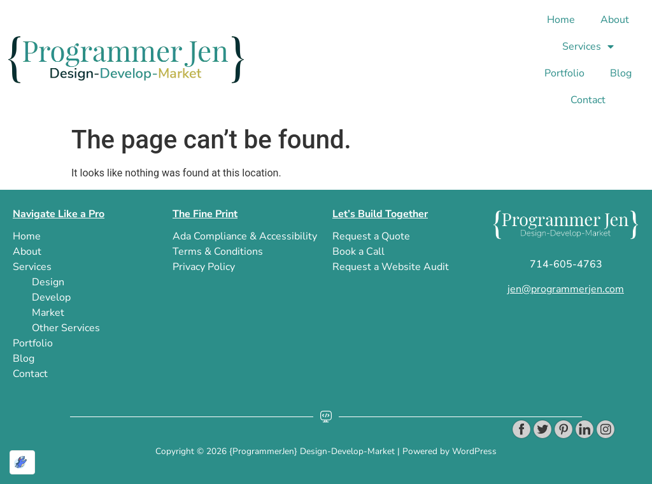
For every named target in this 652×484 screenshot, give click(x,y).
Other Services (66, 328)
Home (561, 20)
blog (621, 73)
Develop (51, 297)
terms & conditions (218, 252)
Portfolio (564, 73)
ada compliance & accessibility (245, 236)
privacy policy (204, 267)
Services (588, 46)
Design (48, 282)
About (614, 20)
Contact (588, 100)
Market (48, 313)
